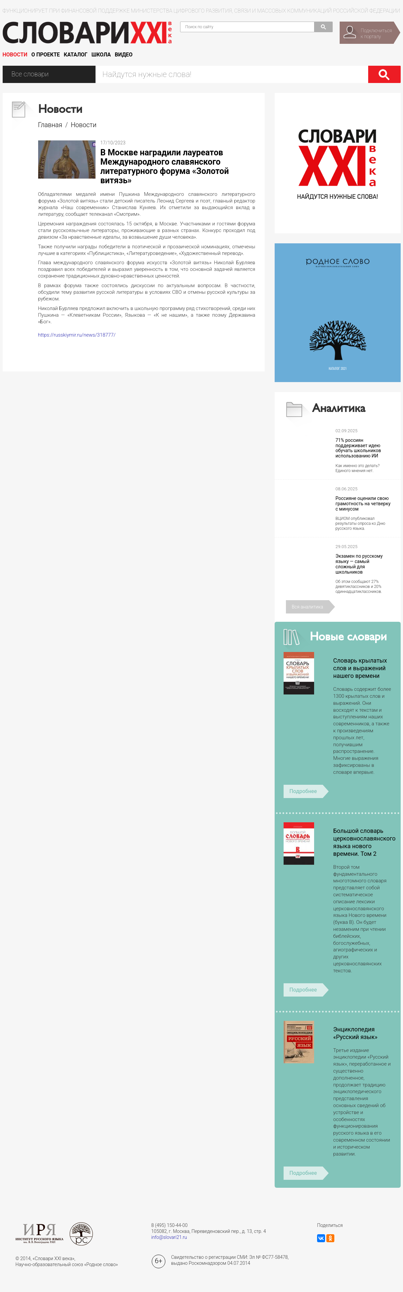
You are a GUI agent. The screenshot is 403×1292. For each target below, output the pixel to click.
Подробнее (303, 791)
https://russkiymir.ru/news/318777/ (77, 335)
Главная (50, 125)
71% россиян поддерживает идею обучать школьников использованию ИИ (358, 448)
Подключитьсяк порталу (376, 33)
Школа (101, 54)
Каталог (75, 54)
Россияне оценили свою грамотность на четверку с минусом (363, 504)
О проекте (45, 54)
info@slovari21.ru (169, 1237)
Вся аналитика (307, 606)
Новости (15, 54)
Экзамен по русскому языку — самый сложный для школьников (359, 564)
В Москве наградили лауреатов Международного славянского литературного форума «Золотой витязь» (165, 166)
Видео (124, 54)
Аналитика (338, 409)
